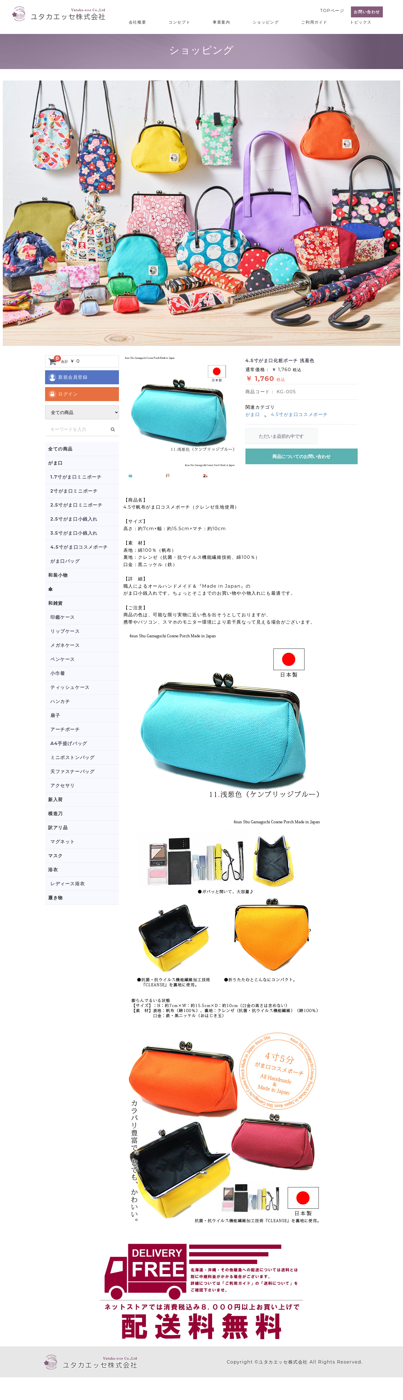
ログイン (63, 394)
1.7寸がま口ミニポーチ (76, 477)
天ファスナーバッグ (72, 771)
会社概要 (154, 20)
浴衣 (53, 869)
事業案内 (231, 20)
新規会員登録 (68, 377)
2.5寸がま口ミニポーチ (76, 505)
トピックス (362, 20)
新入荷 (55, 799)
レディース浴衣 (67, 883)
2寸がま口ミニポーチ (74, 491)
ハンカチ (60, 701)
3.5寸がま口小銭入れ (74, 533)
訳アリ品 (58, 827)
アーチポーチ (65, 729)
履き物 (55, 897)
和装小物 (58, 575)
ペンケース (62, 659)
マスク (55, 855)
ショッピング (273, 20)
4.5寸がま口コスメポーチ (79, 547)
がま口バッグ (65, 561)
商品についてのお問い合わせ (301, 456)
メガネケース (65, 645)
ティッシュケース (70, 687)
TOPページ (330, 9)
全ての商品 (60, 449)
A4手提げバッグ (68, 743)
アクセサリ (62, 785)
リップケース (65, 631)
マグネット (62, 841)
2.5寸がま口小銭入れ (74, 519)
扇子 (55, 715)
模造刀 (55, 813)
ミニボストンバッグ (72, 757)
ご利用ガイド (319, 20)
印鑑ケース (62, 617)
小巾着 (57, 673)
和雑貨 (55, 603)
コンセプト (193, 20)
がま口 (55, 463)
